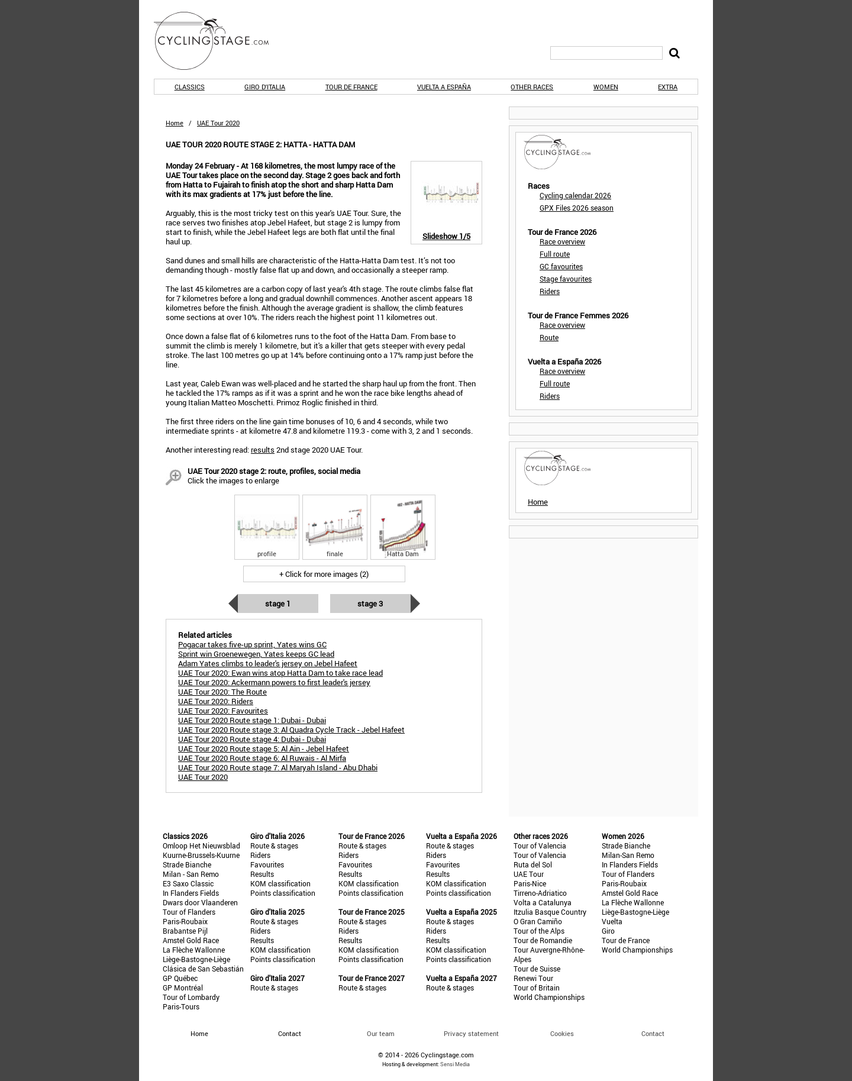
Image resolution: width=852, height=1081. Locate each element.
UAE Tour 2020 (203, 777)
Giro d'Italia (264, 86)
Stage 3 (370, 603)
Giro (608, 930)
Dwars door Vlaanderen (200, 902)
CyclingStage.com (219, 41)
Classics (190, 86)
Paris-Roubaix (185, 921)
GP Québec (180, 978)
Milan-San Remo (628, 855)
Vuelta (612, 921)
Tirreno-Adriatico (540, 893)
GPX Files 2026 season (577, 207)
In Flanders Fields (191, 893)
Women (605, 86)
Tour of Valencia (540, 845)
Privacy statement (471, 1033)
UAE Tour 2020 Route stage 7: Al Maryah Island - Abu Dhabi (277, 767)
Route (549, 337)
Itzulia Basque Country (550, 912)
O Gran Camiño (538, 921)
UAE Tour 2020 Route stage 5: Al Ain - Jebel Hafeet (263, 748)
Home (174, 122)
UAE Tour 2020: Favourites (223, 710)
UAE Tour (529, 874)
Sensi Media (455, 1064)
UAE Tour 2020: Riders (215, 701)
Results (262, 874)
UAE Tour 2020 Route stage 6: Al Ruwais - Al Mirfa (262, 758)
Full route (555, 254)
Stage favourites (566, 278)
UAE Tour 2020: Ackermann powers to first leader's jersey (274, 682)
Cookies (562, 1033)
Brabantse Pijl (185, 930)
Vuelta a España (444, 86)
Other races (532, 86)
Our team (381, 1033)
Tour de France (351, 86)
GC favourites (561, 266)
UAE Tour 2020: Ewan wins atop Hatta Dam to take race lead (280, 672)
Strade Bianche (187, 864)
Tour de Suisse (537, 968)
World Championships (549, 997)
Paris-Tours (181, 1006)
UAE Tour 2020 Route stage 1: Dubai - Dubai (252, 720)
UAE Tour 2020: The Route (222, 691)
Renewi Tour (533, 978)
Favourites (267, 864)
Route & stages (274, 845)
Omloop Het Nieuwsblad (201, 845)
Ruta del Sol (533, 864)
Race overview (562, 241)
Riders (550, 291)
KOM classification (280, 883)
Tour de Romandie (543, 940)
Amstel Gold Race (191, 940)
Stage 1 (278, 603)
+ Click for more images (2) (324, 574)
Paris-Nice (530, 883)
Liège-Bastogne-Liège (196, 959)
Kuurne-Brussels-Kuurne (201, 855)
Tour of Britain (537, 987)
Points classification (282, 893)
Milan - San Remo (191, 874)
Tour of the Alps (539, 930)
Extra (667, 86)
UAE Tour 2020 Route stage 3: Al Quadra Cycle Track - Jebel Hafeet (291, 729)
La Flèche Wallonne (194, 949)
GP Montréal (183, 987)
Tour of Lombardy (191, 997)
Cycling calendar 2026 (575, 195)
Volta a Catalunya (543, 902)
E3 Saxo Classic (188, 883)
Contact (652, 1033)
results (263, 449)
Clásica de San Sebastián (203, 968)
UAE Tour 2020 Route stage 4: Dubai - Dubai (252, 739)
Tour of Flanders (189, 912)
